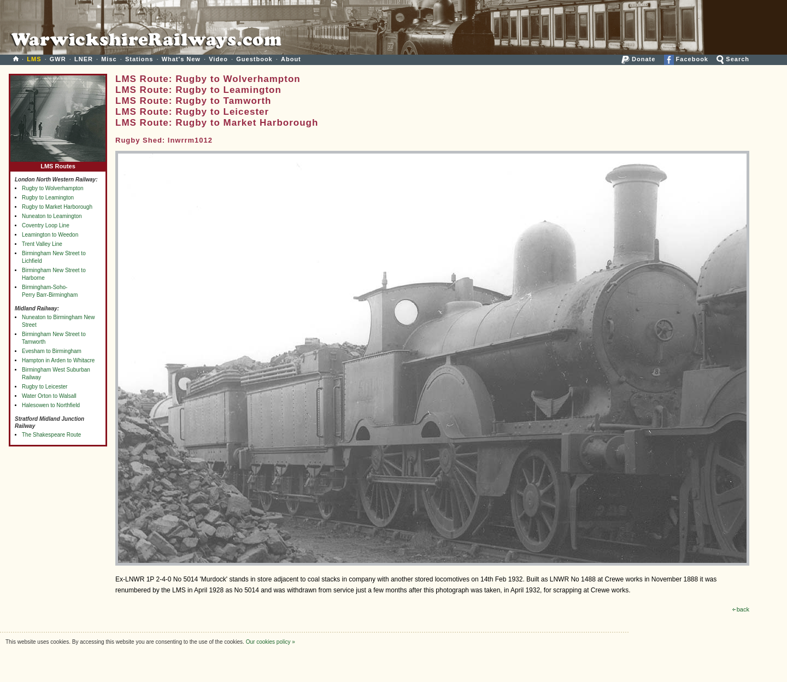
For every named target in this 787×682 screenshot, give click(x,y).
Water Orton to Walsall (49, 396)
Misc (108, 59)
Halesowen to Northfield (51, 405)
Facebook (686, 59)
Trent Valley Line (42, 244)
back (740, 609)
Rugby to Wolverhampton (53, 188)
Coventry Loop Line (45, 225)
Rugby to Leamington (48, 198)
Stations (139, 59)
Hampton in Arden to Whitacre (58, 360)
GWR (58, 59)
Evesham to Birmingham (51, 351)
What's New (181, 59)
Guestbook (254, 59)
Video (218, 59)
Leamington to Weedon (50, 235)
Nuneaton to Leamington (52, 216)
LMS (34, 59)
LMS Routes (58, 163)
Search (732, 59)
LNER (83, 59)
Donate (638, 59)
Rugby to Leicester (44, 387)
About (291, 59)
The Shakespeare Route (51, 435)
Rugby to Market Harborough (57, 207)
